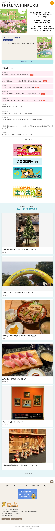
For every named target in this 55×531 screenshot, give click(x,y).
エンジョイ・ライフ (22, 485)
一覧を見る (27, 139)
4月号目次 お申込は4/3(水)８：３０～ (13, 106)
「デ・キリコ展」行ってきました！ (13, 422)
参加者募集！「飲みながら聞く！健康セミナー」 (15, 74)
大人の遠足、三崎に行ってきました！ (14, 379)
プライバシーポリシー (28, 528)
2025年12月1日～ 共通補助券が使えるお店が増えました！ (18, 113)
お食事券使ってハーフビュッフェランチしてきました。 (20, 249)
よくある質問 (31, 485)
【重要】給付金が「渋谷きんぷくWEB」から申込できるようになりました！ (23, 119)
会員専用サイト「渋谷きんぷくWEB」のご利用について (17, 134)
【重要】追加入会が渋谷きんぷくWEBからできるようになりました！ (21, 100)
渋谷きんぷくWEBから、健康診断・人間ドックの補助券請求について (21, 94)
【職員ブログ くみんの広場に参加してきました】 (18, 292)
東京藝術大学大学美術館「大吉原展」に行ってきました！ (20, 465)
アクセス (6, 519)
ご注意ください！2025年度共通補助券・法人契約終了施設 (18, 87)
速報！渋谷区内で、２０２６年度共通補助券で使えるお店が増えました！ (22, 81)
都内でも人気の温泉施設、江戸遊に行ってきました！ (19, 336)
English (46, 485)
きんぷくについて (10, 485)
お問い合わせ (17, 519)
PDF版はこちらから (28, 61)
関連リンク (39, 485)
